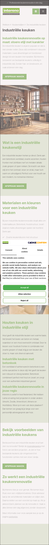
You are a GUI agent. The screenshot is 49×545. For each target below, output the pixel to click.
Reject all (24, 301)
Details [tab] (40, 250)
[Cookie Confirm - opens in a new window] (37, 243)
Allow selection (24, 294)
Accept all (24, 288)
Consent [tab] (8, 250)
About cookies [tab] (24, 250)
